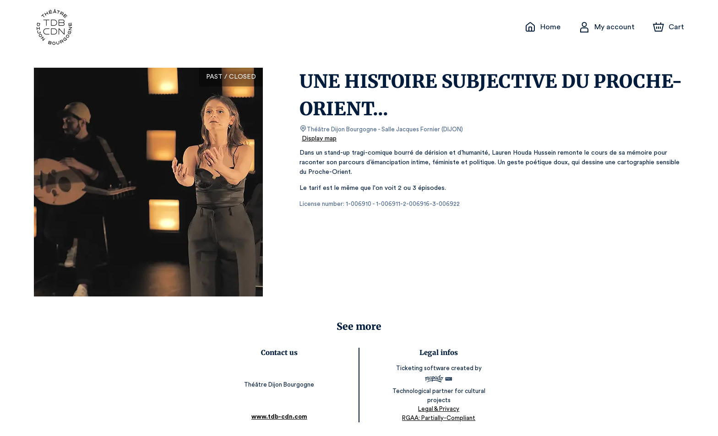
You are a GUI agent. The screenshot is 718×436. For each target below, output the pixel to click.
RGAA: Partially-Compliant (438, 417)
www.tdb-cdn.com (280, 416)
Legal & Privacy (437, 408)
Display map (319, 138)
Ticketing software (423, 368)
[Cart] (669, 27)
